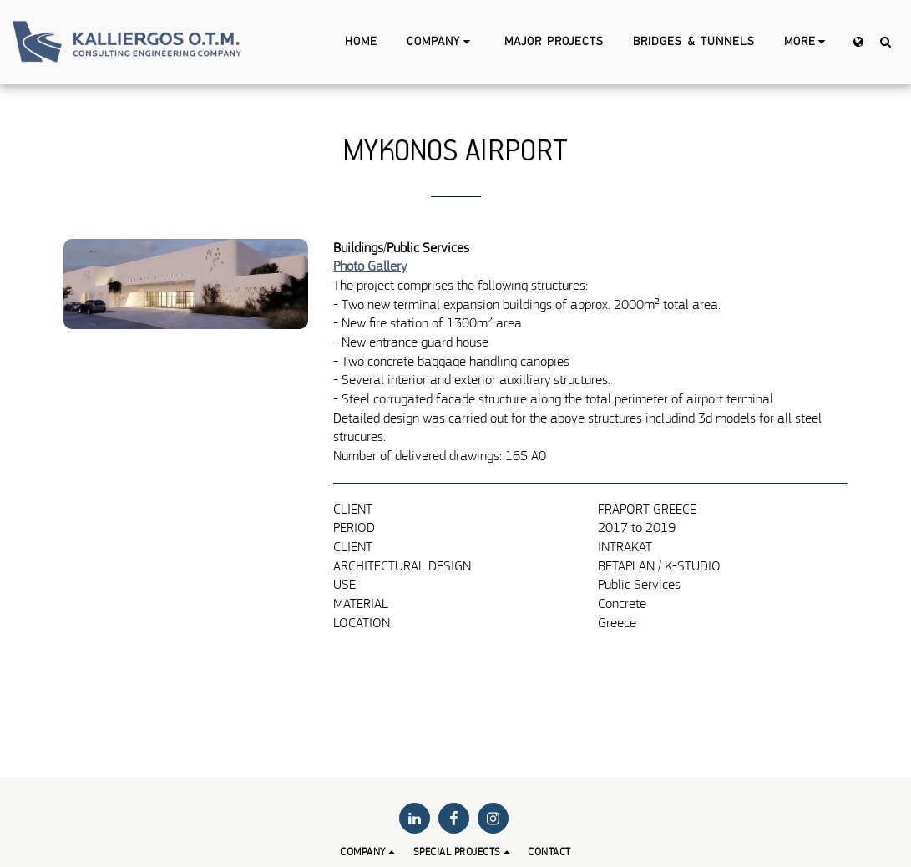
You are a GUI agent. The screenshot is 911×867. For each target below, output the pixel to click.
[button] (440, 41)
